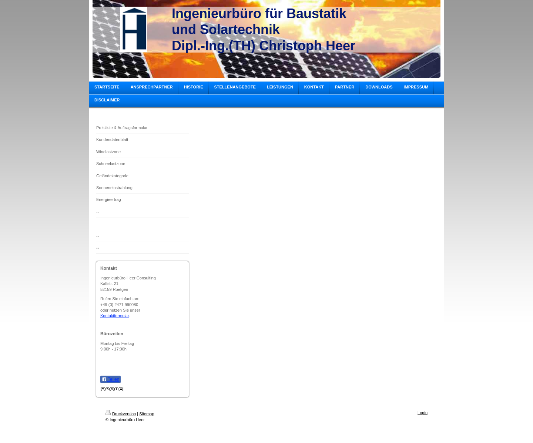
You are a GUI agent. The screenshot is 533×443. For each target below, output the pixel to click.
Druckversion (120, 414)
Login (423, 412)
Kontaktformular (114, 315)
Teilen (110, 379)
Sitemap (146, 414)
